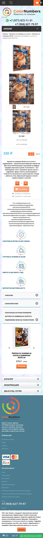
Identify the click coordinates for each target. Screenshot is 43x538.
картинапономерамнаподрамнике (21, 205)
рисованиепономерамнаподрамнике (21, 221)
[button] (31, 535)
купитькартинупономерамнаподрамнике (21, 209)
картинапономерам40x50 (21, 207)
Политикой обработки (20, 521)
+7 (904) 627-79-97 (14, 503)
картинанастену (28, 225)
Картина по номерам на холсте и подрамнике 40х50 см (21, 355)
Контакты (5, 448)
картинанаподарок (15, 225)
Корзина (4, 481)
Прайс (4, 442)
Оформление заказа (8, 484)
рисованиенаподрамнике (31, 213)
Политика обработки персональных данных (16, 491)
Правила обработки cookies (11, 497)
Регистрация (6, 475)
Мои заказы (6, 478)
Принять (21, 529)
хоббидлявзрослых (33, 215)
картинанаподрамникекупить (21, 219)
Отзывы (4, 445)
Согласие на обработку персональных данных (17, 494)
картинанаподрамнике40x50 (12, 213)
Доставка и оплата (8, 439)
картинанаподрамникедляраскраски (21, 223)
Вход (3, 472)
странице (34, 525)
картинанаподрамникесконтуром (14, 215)
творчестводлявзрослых (21, 217)
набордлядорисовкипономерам (21, 211)
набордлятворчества (23, 203)
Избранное (5, 487)
